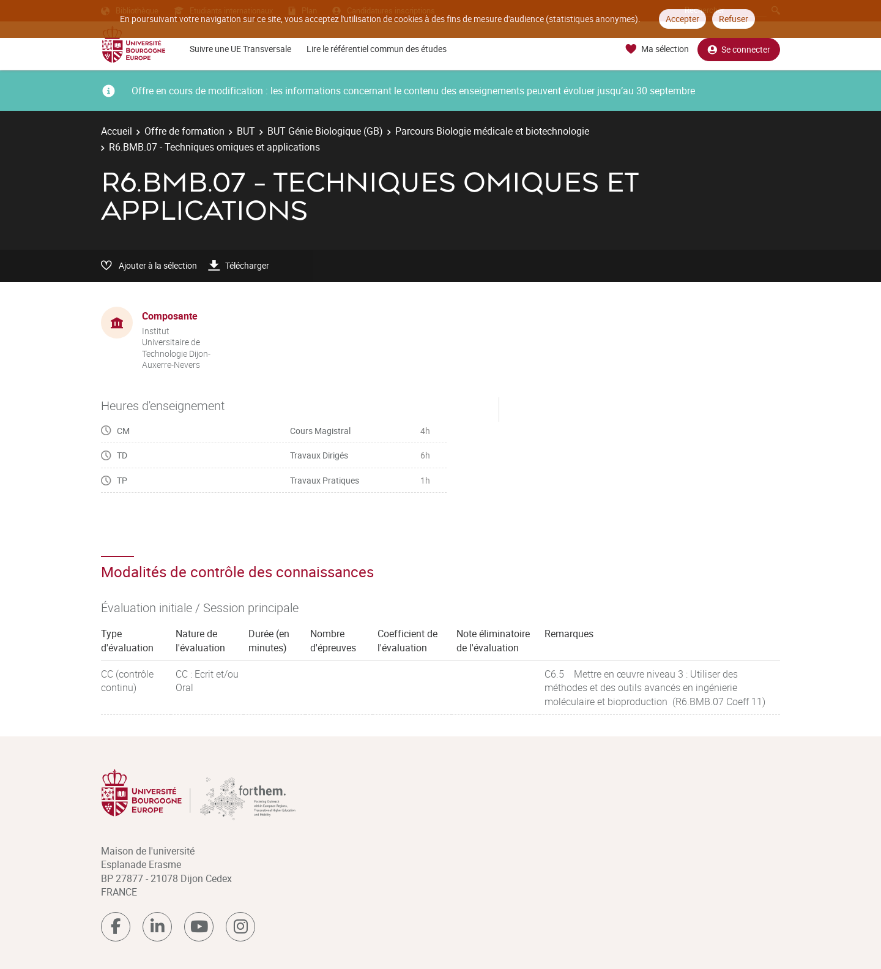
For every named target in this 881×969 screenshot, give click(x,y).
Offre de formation (184, 131)
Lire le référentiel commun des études (377, 48)
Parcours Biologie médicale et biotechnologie (492, 131)
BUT (246, 131)
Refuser (733, 18)
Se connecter (738, 49)
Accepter (682, 18)
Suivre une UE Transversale (240, 48)
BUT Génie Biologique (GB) (325, 131)
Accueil (116, 131)
